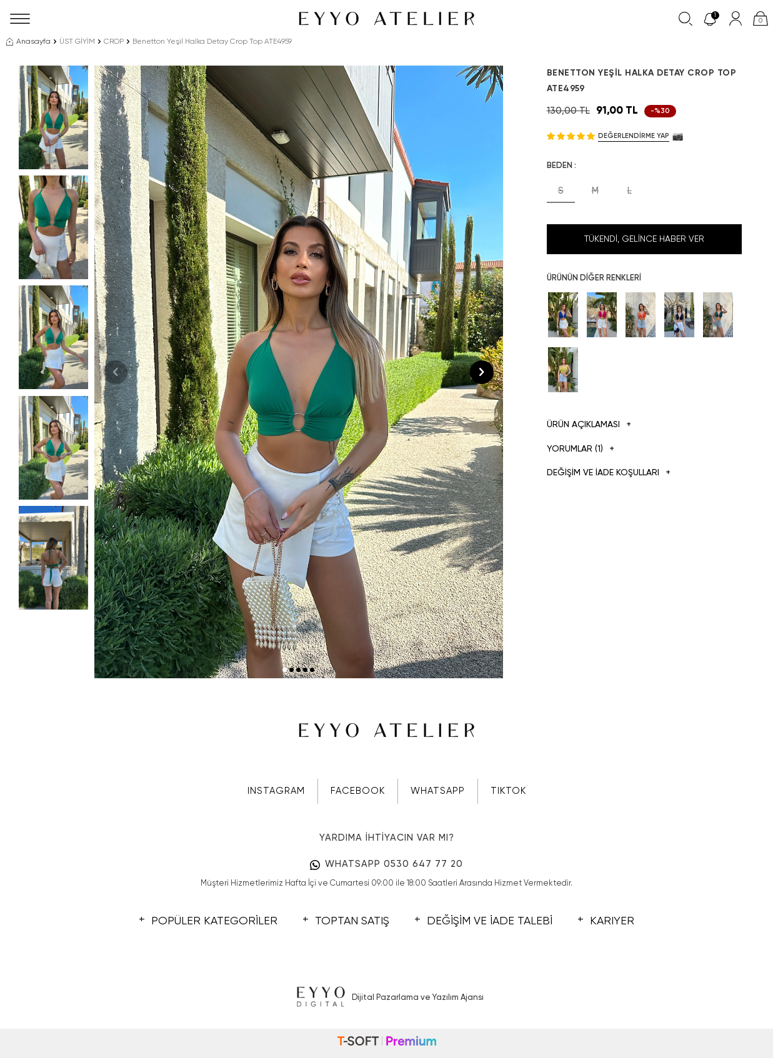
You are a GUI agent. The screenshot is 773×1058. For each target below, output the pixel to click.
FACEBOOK (358, 791)
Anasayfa (28, 41)
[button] (284, 670)
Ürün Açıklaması (589, 425)
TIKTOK (508, 791)
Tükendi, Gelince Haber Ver (644, 239)
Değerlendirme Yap (633, 135)
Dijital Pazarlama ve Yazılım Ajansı (386, 997)
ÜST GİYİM (77, 42)
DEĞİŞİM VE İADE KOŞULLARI (609, 473)
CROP (114, 42)
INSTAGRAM (276, 791)
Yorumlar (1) (580, 449)
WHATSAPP (438, 791)
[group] (298, 372)
